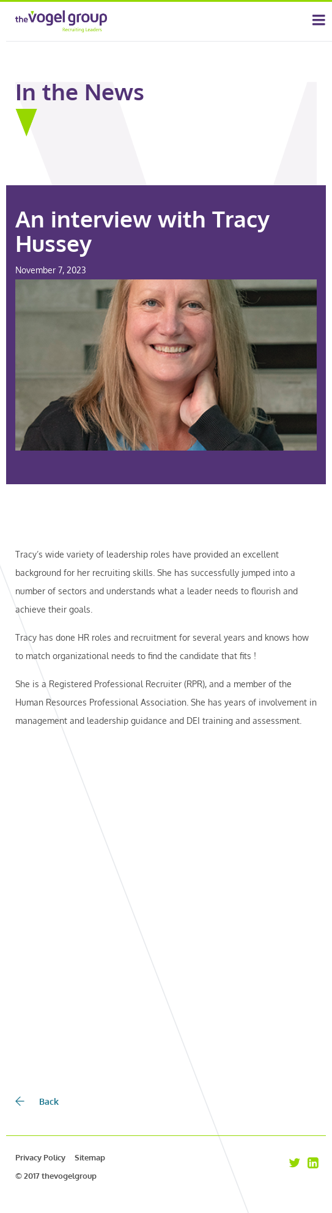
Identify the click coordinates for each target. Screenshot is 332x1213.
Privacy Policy (40, 1157)
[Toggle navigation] (319, 21)
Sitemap (90, 1157)
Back (37, 1101)
